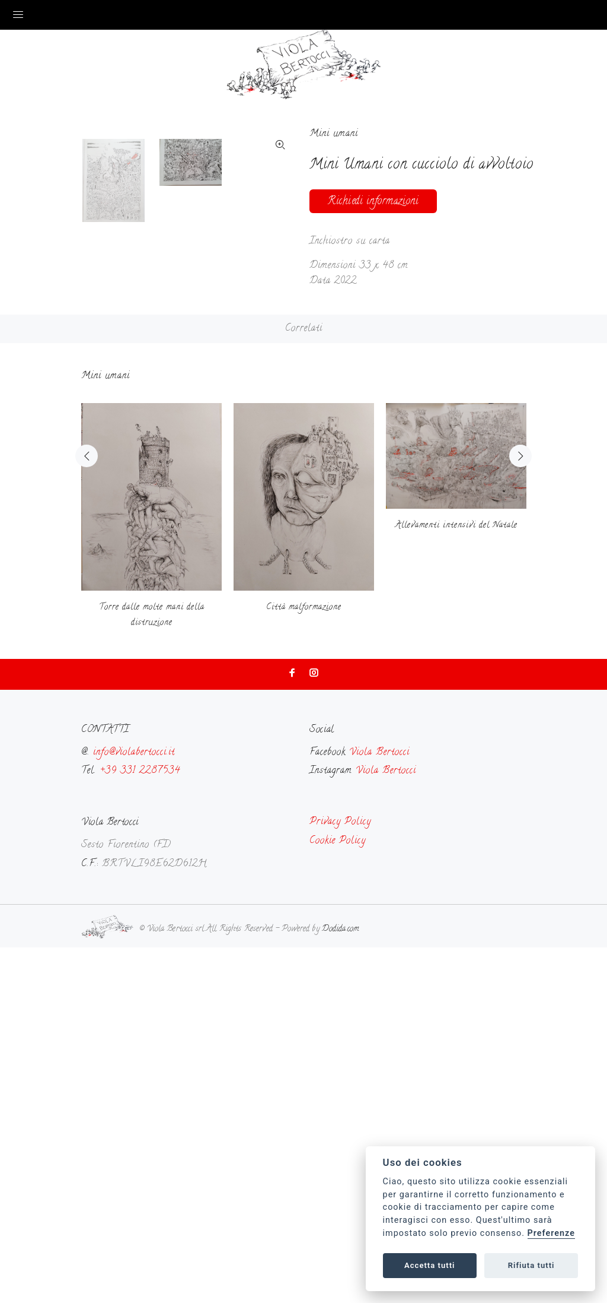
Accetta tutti (429, 1265)
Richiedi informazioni (373, 202)
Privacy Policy (340, 1178)
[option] (120, 569)
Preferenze (551, 1233)
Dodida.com (340, 1285)
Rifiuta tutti (531, 1265)
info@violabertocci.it (134, 1108)
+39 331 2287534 (140, 1127)
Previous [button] (86, 812)
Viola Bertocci (379, 1108)
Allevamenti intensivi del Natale (456, 881)
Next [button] (520, 812)
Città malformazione (303, 964)
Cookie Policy (337, 1197)
